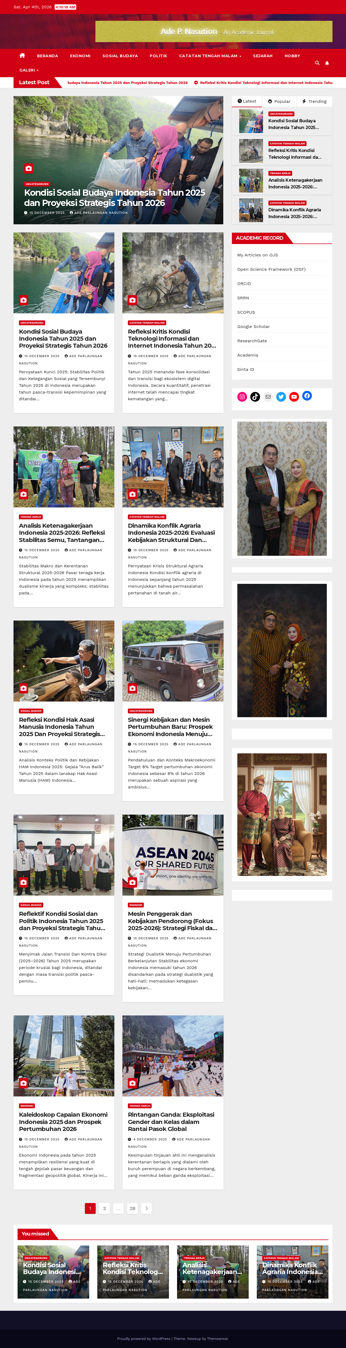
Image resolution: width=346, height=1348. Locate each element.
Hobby (292, 55)
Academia (247, 355)
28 (132, 1208)
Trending (314, 101)
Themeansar (217, 1339)
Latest (247, 101)
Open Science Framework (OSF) (271, 269)
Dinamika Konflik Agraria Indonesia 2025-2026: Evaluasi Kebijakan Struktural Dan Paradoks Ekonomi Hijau (171, 536)
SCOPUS (246, 312)
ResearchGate (252, 340)
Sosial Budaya (120, 55)
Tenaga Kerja (280, 173)
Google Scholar (253, 326)
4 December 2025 (150, 1139)
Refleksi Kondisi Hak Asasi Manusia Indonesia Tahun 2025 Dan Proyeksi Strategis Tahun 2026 (59, 730)
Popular (279, 101)
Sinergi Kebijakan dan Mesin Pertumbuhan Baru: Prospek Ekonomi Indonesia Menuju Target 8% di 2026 (170, 730)
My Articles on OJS (257, 255)
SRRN (243, 297)
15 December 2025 (47, 213)
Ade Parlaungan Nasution (99, 213)
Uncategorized (37, 183)
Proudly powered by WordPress (144, 1339)
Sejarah (263, 55)
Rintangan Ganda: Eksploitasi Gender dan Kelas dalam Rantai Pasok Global (171, 1122)
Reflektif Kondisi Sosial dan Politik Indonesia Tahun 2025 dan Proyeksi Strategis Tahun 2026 (62, 924)
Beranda (47, 55)
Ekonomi (80, 55)
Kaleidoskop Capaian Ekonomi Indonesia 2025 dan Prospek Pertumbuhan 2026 (63, 1122)
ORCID (244, 283)
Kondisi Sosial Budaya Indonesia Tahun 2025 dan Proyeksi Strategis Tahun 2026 (114, 197)
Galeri (27, 70)
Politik (158, 55)
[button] (317, 63)
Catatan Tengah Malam (209, 55)
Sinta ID (245, 369)
